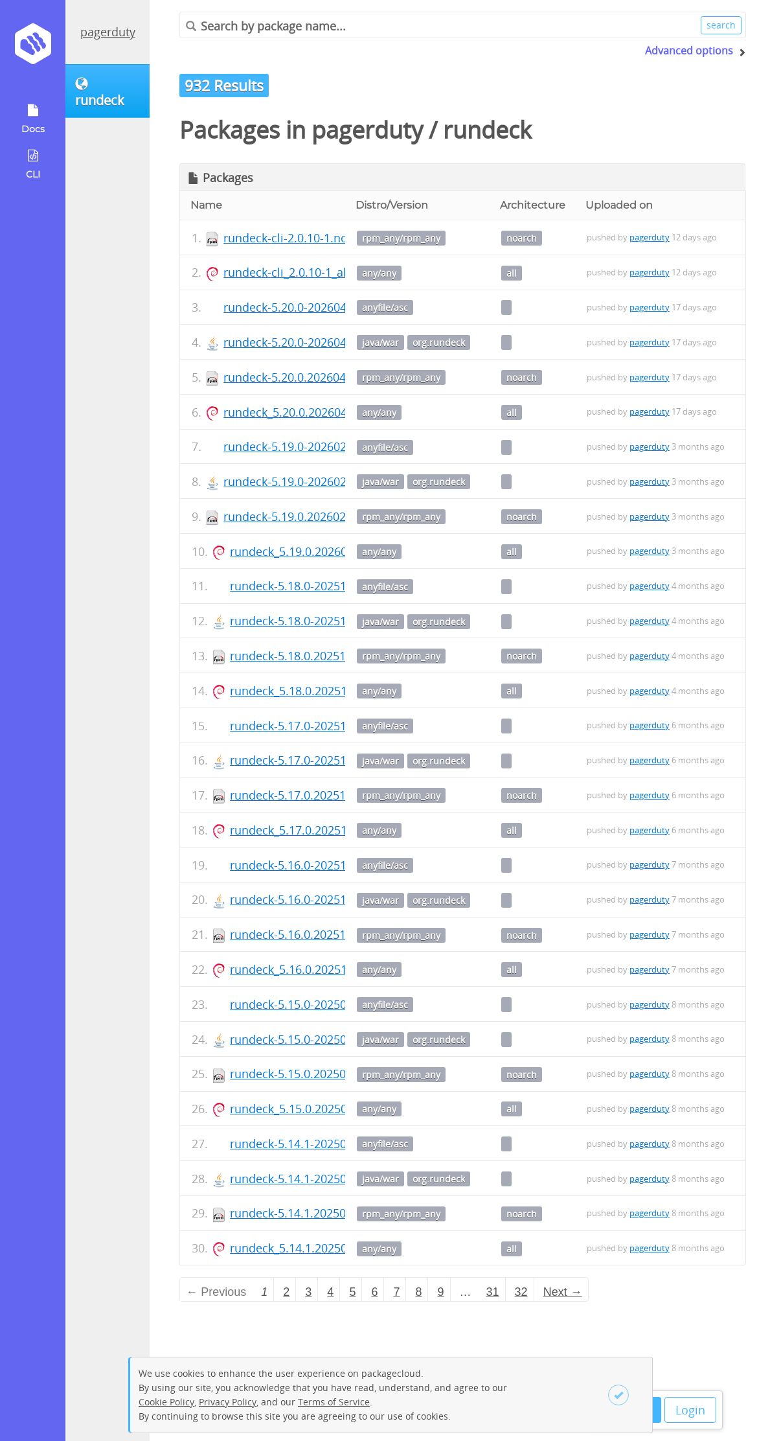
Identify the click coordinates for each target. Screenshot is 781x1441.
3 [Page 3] (308, 1291)
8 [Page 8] (418, 1291)
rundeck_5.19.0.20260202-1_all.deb (324, 551)
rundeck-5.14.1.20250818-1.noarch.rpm (336, 1213)
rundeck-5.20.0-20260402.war (303, 342)
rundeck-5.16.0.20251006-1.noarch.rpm (336, 934)
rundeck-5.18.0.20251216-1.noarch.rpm (336, 655)
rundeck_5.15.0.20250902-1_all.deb (324, 1108)
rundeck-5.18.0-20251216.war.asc (320, 586)
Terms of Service (334, 1402)
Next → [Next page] (562, 1291)
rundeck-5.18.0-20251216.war (309, 620)
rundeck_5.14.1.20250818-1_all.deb (324, 1248)
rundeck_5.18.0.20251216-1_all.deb (324, 690)
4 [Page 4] (330, 1291)
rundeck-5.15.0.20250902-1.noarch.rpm (336, 1073)
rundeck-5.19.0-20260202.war (303, 481)
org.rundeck (439, 342)
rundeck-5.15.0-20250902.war (309, 1039)
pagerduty (107, 32)
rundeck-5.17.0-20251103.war (309, 760)
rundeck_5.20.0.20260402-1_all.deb (318, 412)
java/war (380, 342)
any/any (379, 273)
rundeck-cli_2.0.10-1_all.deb (298, 272)
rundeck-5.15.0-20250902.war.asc (320, 1004)
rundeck (487, 130)
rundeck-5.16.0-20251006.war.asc (320, 865)
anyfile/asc (385, 307)
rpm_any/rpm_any (401, 238)
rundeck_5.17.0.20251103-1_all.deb (324, 830)
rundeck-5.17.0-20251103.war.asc (320, 725)
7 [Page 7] (396, 1291)
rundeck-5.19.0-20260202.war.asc (313, 446)
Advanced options (689, 50)
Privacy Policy (227, 1402)
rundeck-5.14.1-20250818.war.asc (320, 1143)
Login (690, 1410)
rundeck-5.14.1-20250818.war (309, 1178)
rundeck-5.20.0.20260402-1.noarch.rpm (329, 377)
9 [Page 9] (441, 1291)
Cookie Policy (166, 1402)
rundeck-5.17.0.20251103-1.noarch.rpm (336, 795)
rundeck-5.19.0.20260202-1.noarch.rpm (329, 516)
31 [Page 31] (492, 1291)
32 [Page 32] (521, 1291)
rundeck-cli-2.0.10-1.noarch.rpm (310, 238)
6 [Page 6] (374, 1291)
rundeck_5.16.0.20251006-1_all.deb (324, 969)
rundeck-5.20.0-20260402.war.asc (313, 307)
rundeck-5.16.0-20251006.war (309, 899)
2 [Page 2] (286, 1291)
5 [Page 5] (352, 1291)
